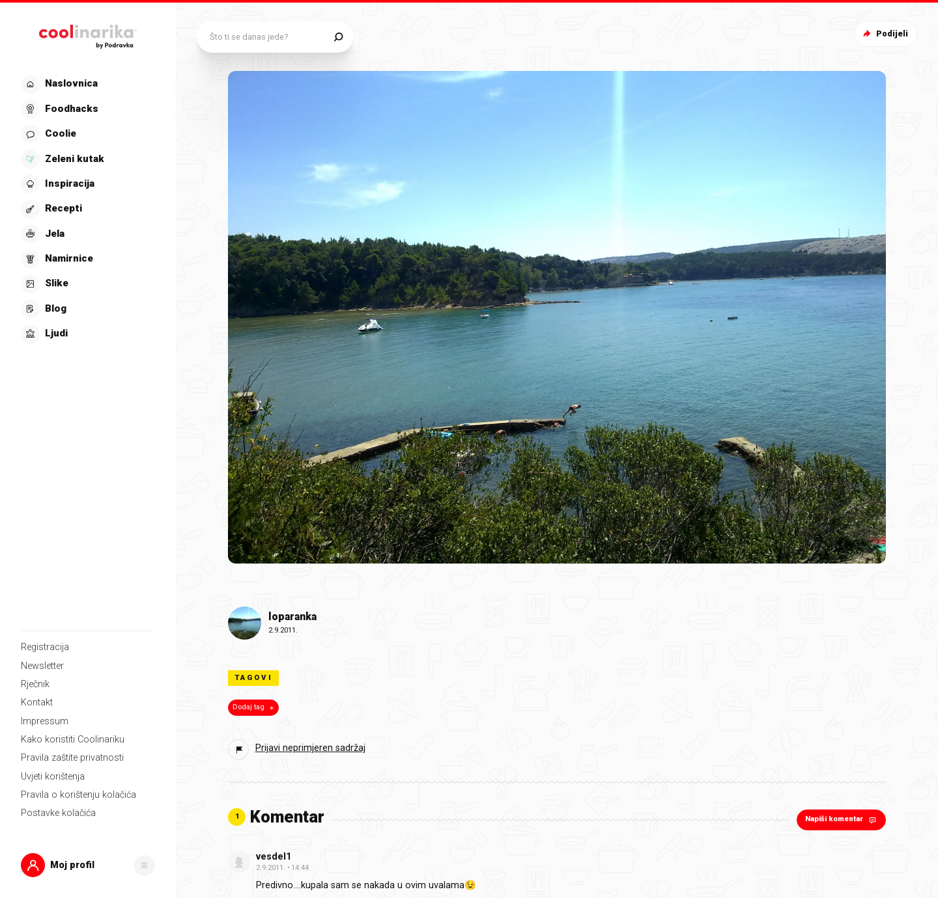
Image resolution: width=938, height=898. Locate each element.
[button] (88, 865)
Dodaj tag (254, 707)
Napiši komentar (842, 819)
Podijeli (884, 33)
